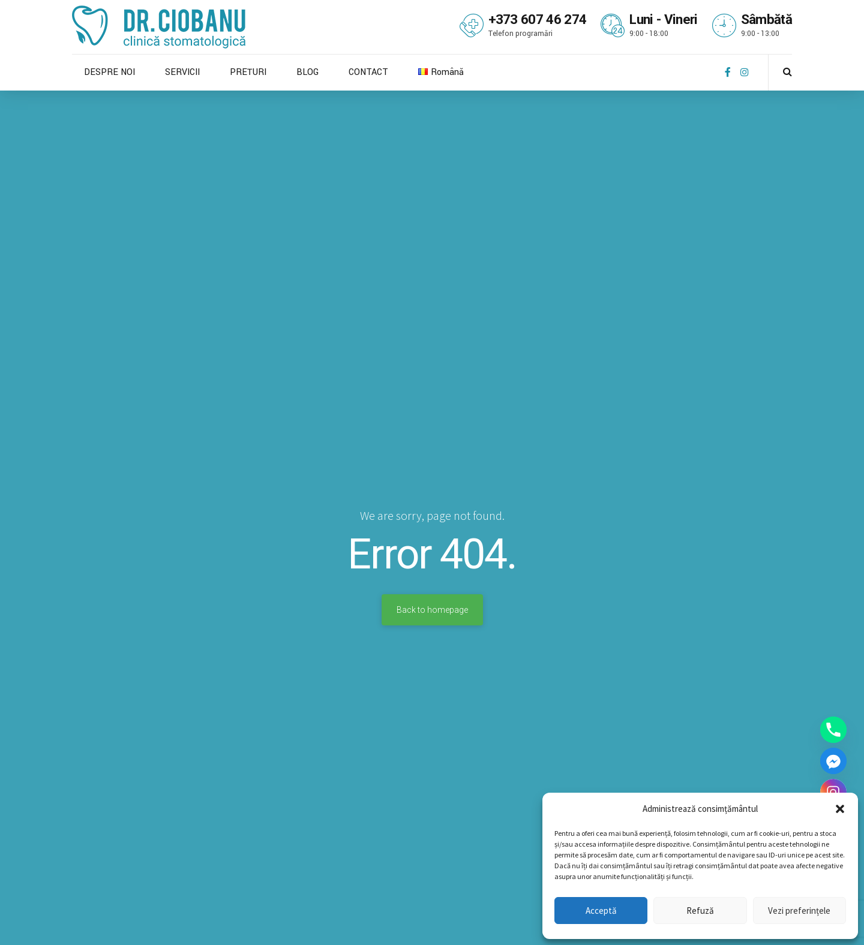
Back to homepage (432, 610)
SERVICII (182, 72)
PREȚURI (248, 72)
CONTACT (368, 72)
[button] (840, 809)
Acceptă (601, 910)
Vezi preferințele (799, 910)
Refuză (700, 910)
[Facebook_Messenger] (833, 761)
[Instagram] (833, 792)
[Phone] (833, 730)
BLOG (307, 72)
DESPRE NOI (109, 72)
